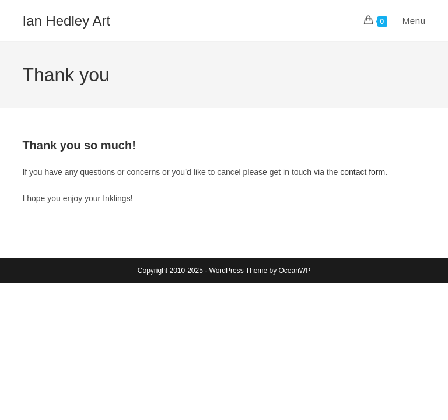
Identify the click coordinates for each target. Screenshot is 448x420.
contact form (362, 172)
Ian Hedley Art (66, 21)
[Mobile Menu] (408, 21)
